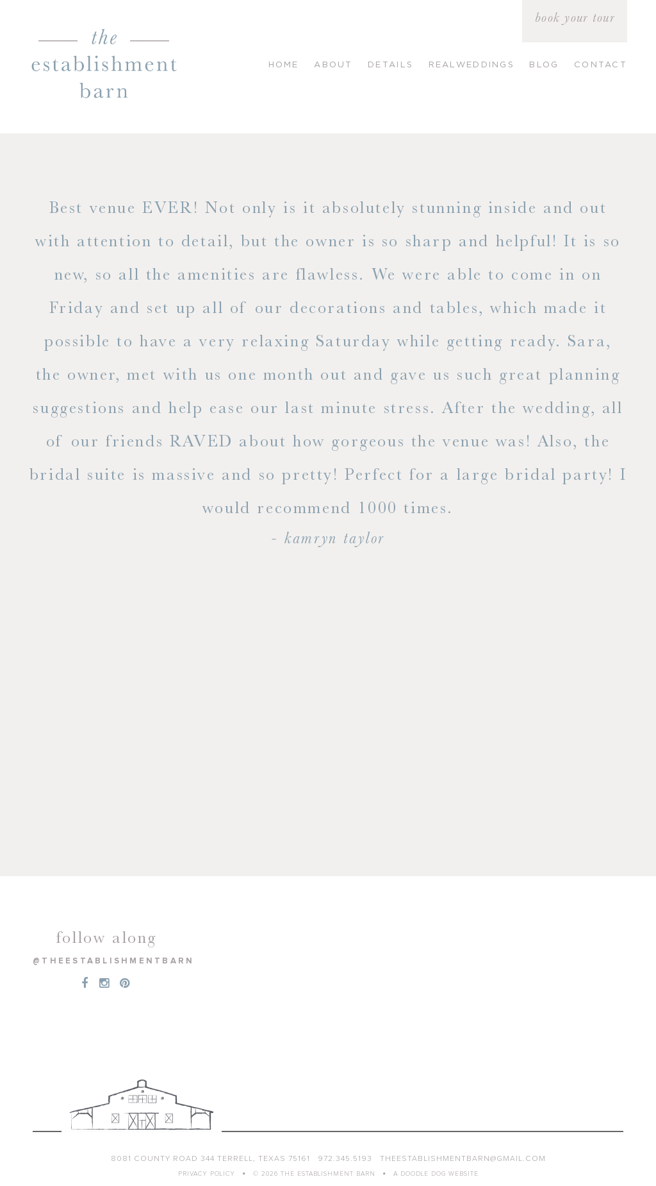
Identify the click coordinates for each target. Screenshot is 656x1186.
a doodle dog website (436, 1174)
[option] (328, 371)
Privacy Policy (206, 1174)
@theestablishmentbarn (113, 961)
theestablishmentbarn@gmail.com (463, 1159)
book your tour (574, 17)
